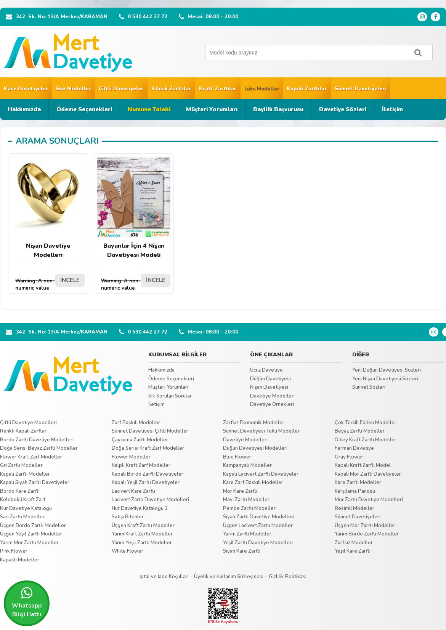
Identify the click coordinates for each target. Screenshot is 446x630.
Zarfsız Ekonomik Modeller (253, 422)
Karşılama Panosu (355, 491)
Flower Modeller (131, 457)
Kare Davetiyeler (26, 88)
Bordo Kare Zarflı (20, 491)
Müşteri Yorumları (211, 109)
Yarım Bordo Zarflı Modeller (367, 534)
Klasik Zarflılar (171, 88)
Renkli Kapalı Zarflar (23, 431)
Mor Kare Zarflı (240, 491)
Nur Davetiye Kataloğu (26, 508)
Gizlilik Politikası (287, 576)
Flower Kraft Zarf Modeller (31, 457)
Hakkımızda (24, 109)
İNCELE (70, 280)
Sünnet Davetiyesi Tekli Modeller (261, 431)
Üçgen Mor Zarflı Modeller (365, 525)
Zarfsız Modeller (354, 542)
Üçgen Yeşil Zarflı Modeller (31, 534)
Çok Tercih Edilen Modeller (365, 422)
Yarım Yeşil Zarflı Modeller (142, 542)
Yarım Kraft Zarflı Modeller (142, 534)
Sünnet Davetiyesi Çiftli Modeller (150, 431)
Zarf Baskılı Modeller (136, 422)
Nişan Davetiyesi (269, 387)
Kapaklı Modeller (19, 559)
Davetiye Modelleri (272, 396)
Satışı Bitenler (128, 516)
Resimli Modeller (354, 508)
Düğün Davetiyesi (270, 378)
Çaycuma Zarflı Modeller (140, 439)
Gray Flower (349, 457)
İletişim (392, 109)
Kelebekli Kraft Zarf (22, 499)
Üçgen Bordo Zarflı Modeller (33, 525)
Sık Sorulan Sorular (170, 396)
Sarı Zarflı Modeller (22, 516)
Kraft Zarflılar (218, 88)
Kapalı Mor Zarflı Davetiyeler (368, 474)
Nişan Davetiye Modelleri (48, 208)
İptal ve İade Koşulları (164, 576)
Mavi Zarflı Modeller (246, 499)
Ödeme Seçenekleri (84, 109)
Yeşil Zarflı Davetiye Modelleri (258, 542)
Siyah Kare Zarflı (241, 551)
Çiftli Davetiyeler (121, 88)
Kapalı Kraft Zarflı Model (363, 465)
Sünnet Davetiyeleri (361, 88)
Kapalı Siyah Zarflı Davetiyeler (34, 482)
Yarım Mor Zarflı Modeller (29, 542)
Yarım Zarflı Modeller (247, 534)
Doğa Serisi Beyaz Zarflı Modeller (39, 448)
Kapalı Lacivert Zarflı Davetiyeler (260, 474)
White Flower (127, 551)
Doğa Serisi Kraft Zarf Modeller (148, 448)
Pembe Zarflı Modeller (249, 508)
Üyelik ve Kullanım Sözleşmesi (228, 576)
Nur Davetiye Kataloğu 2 (140, 508)
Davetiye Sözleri (342, 109)
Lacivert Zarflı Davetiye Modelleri (150, 499)
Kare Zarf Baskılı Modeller (253, 482)
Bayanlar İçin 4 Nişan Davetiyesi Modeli (133, 208)
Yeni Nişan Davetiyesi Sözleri (385, 378)
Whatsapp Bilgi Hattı (27, 602)
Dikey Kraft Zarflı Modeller (365, 439)
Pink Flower (13, 551)
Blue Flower (237, 457)
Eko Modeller (73, 88)
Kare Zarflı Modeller (358, 482)
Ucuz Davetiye (266, 370)
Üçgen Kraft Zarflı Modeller (143, 525)
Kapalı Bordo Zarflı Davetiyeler (147, 474)
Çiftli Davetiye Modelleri (28, 422)
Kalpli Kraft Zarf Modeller (141, 465)
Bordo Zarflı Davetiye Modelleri (37, 439)
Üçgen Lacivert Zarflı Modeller (258, 525)
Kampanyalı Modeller (247, 465)
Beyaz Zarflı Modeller (360, 431)
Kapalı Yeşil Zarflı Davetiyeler (146, 482)
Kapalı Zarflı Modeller (25, 474)
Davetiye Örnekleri (272, 404)
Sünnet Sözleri (368, 387)
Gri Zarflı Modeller (21, 465)
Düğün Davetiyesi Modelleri (255, 448)
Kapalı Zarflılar (307, 88)
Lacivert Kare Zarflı (133, 491)
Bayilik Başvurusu (278, 109)
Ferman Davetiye (354, 448)
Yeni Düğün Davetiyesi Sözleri (386, 370)
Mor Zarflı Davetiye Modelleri (369, 499)
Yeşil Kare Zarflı (353, 551)
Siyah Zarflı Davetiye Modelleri (258, 516)
